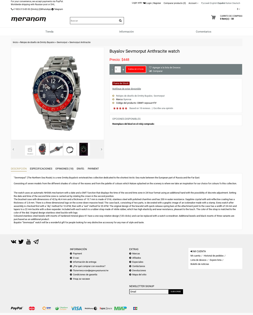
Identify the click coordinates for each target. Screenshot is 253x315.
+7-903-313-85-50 (21, 9)
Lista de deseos (199, 260)
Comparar (158, 71)
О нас (76, 257)
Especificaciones (41, 168)
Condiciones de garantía (85, 274)
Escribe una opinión (163, 108)
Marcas (136, 253)
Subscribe (176, 291)
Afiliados (136, 257)
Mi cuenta (195, 255)
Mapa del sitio (139, 274)
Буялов (127, 99)
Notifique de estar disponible (126, 88)
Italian (229, 3)
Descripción (19, 168)
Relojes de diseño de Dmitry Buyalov (37, 42)
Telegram (58, 9)
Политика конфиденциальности (90, 270)
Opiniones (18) (64, 168)
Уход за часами (81, 278)
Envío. (81, 168)
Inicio (15, 42)
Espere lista (215, 260)
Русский (205, 3)
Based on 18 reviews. (140, 108)
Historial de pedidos (214, 255)
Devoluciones (139, 270)
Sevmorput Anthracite (79, 42)
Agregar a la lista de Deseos (166, 67)
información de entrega (84, 262)
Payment (93, 168)
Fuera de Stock (136, 69)
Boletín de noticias (200, 264)
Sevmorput (62, 42)
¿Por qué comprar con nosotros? (89, 266)
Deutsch (236, 3)
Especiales (137, 262)
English (213, 3)
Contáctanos (138, 266)
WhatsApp (46, 9)
